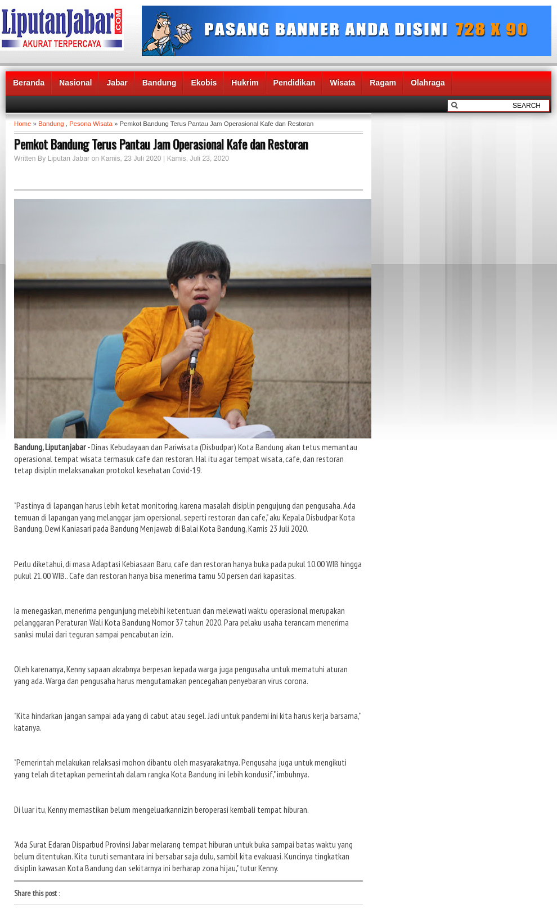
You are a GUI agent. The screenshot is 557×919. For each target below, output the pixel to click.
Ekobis (204, 82)
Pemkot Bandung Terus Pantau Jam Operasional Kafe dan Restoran (161, 144)
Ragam (383, 82)
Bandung (159, 82)
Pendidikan (294, 82)
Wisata (342, 82)
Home (22, 123)
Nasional (75, 82)
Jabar (116, 82)
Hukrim (244, 82)
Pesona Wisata (91, 123)
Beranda (28, 82)
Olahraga (428, 82)
